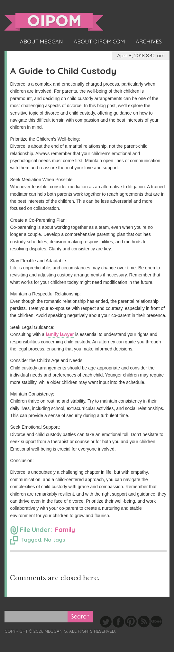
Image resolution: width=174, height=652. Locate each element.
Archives (149, 41)
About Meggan (41, 41)
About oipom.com (99, 41)
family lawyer (60, 334)
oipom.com (54, 22)
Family (65, 530)
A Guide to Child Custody (63, 70)
